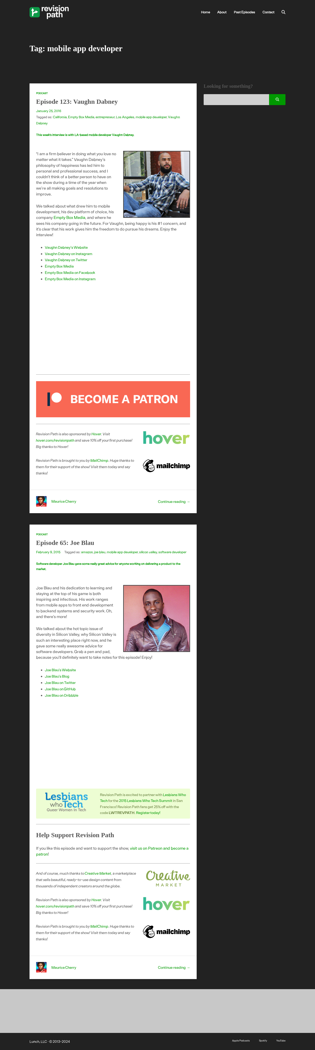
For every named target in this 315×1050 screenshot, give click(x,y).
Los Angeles (125, 117)
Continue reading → (174, 501)
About (221, 12)
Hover (96, 434)
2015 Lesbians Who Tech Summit (145, 800)
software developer (172, 552)
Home (205, 12)
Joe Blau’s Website (60, 670)
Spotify (263, 1040)
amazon (87, 552)
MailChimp (99, 460)
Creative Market (98, 873)
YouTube (280, 1040)
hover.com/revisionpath (55, 440)
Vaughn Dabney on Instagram (68, 253)
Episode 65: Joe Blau (65, 542)
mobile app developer (151, 117)
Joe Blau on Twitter (60, 682)
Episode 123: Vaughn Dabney (77, 101)
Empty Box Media (81, 117)
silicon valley (148, 552)
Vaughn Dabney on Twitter (66, 259)
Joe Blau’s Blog (57, 676)
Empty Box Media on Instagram (70, 279)
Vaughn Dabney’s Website (66, 247)
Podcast (42, 93)
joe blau (99, 552)
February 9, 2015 (48, 552)
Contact (268, 12)
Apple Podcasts (241, 1040)
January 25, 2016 (48, 111)
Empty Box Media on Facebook (70, 272)
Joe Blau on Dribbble (61, 695)
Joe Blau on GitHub (60, 689)
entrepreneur (105, 117)
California (60, 117)
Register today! (148, 812)
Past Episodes (244, 12)
